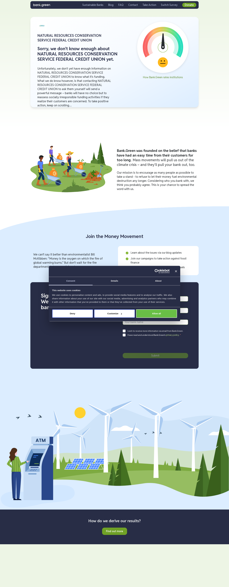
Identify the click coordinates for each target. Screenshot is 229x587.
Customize (114, 313)
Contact (133, 5)
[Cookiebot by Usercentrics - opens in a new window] (157, 271)
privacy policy (172, 335)
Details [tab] (114, 281)
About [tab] (158, 281)
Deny (72, 313)
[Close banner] (176, 271)
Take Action (149, 5)
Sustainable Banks (92, 5)
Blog (110, 5)
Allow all (156, 313)
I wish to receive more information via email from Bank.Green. (155, 331)
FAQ (121, 5)
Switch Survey (169, 5)
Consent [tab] (70, 281)
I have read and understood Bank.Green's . (154, 335)
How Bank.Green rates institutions (163, 77)
